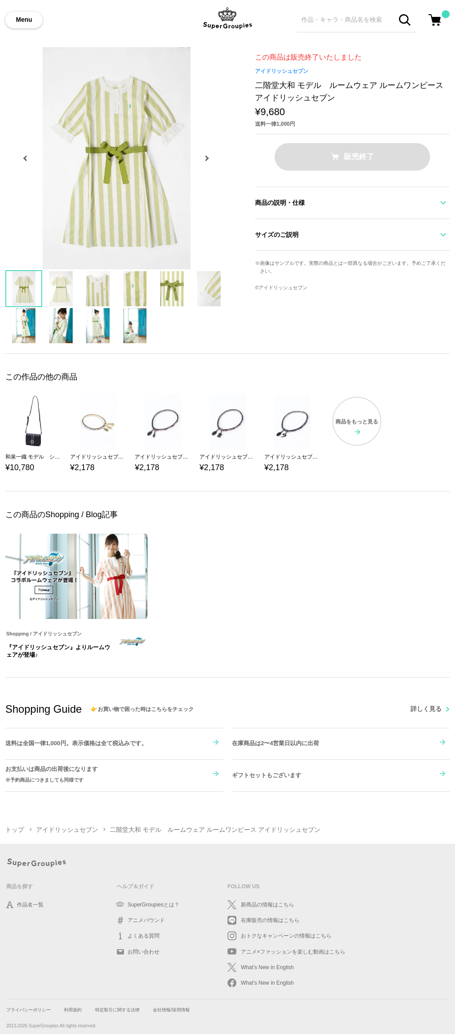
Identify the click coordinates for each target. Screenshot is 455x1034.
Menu (24, 19)
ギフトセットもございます (266, 775)
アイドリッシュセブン (281, 71)
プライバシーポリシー (28, 1009)
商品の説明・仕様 (280, 202)
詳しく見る (426, 708)
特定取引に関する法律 (117, 1009)
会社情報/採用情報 (171, 1009)
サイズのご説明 (277, 234)
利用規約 (73, 1009)
